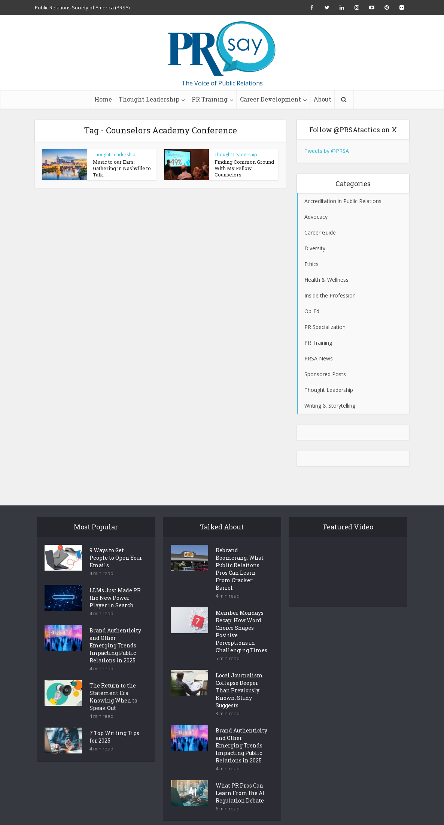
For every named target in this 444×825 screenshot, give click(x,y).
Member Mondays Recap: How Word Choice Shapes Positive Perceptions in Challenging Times (241, 618)
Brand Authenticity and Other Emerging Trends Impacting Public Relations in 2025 (115, 632)
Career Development (270, 99)
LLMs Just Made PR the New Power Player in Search (115, 585)
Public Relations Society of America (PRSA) (82, 7)
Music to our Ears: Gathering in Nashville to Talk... (122, 168)
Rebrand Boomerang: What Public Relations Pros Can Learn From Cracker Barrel (240, 556)
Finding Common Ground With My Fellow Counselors (244, 168)
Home (103, 99)
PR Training (210, 99)
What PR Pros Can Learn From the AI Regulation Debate (240, 780)
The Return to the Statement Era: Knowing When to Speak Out (113, 683)
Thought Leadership (149, 99)
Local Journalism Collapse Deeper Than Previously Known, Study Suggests (239, 677)
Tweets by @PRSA (326, 150)
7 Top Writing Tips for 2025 (114, 723)
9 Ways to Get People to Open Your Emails (115, 545)
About (322, 99)
